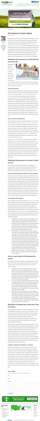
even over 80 (33, 200)
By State (37, 7)
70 (28, 200)
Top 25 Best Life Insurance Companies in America (5, 409)
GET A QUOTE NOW (32, 399)
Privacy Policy (36, 412)
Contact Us (35, 408)
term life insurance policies (14, 94)
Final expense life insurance (21, 211)
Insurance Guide (28, 5)
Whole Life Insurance (28, 4)
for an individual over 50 (11, 69)
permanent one (26, 133)
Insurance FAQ (33, 5)
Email (9, 378)
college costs (34, 108)
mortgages (26, 108)
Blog (25, 5)
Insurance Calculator (20, 5)
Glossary (37, 5)
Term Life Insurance (35, 4)
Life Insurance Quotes (20, 4)
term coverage (18, 98)
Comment (9, 381)
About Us (35, 407)
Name (9, 375)
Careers (35, 411)
